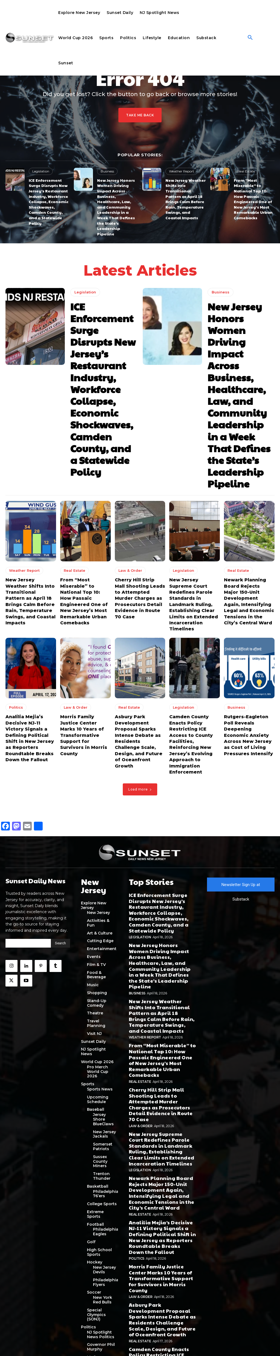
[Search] (60, 819)
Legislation (40, 171)
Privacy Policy (129, 1343)
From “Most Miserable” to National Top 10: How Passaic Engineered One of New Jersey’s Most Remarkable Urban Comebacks (253, 193)
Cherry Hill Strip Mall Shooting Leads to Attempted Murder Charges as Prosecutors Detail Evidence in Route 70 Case (138, 497)
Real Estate (245, 171)
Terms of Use (151, 1343)
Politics (16, 597)
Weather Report (180, 171)
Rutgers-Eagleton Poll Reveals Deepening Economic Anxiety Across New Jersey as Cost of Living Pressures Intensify (248, 619)
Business (107, 171)
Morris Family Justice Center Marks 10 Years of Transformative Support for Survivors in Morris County (84, 616)
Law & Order (129, 473)
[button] (250, 37)
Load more (140, 666)
